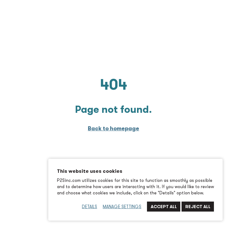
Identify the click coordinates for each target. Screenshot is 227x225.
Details (89, 206)
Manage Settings (122, 206)
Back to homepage (113, 128)
